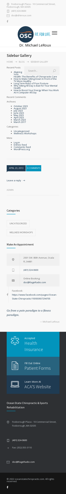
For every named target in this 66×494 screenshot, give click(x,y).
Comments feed (22, 147)
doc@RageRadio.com (34, 282)
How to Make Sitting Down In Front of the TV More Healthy (35, 80)
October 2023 (21, 106)
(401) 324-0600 (18, 11)
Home (10, 61)
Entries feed (20, 144)
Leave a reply (14, 180)
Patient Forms (37, 368)
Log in (17, 142)
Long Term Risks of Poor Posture (31, 83)
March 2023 (20, 119)
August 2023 (20, 108)
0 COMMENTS (33, 168)
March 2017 (20, 122)
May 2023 (19, 115)
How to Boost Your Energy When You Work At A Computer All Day (36, 91)
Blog (22, 61)
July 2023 (18, 110)
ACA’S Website (37, 386)
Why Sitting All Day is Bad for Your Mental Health (35, 87)
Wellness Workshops (25, 133)
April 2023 (19, 117)
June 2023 (19, 112)
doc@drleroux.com (21, 15)
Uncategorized (21, 131)
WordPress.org (22, 149)
